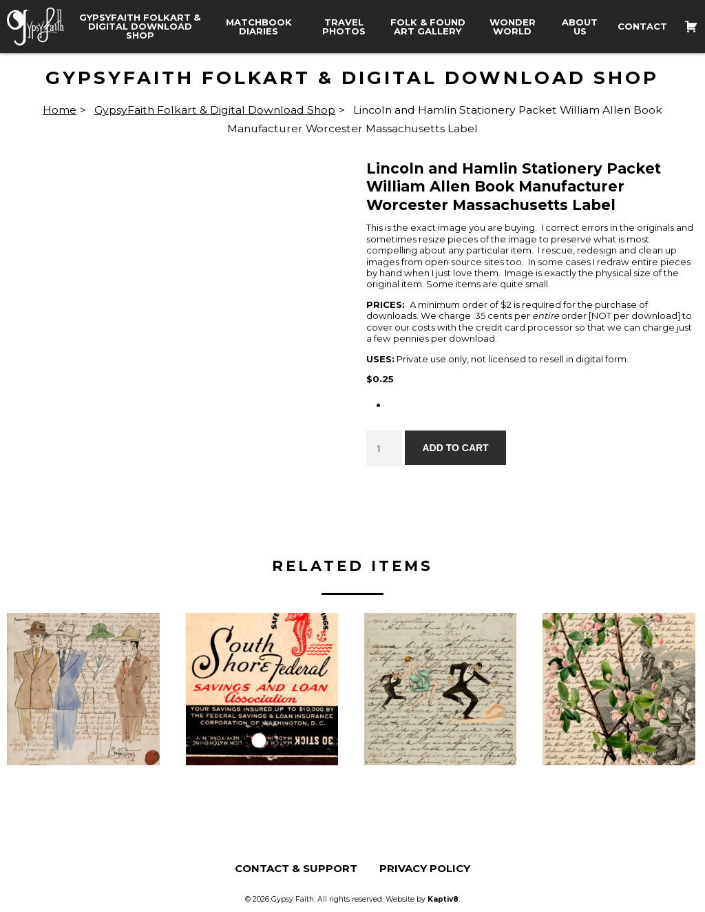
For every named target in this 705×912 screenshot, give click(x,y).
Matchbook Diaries (259, 27)
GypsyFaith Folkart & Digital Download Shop (139, 26)
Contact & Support (296, 868)
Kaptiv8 (443, 899)
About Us (580, 27)
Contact (642, 26)
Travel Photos (344, 27)
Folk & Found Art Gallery (427, 27)
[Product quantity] (384, 448)
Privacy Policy (424, 868)
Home (59, 109)
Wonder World (513, 27)
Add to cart (455, 447)
